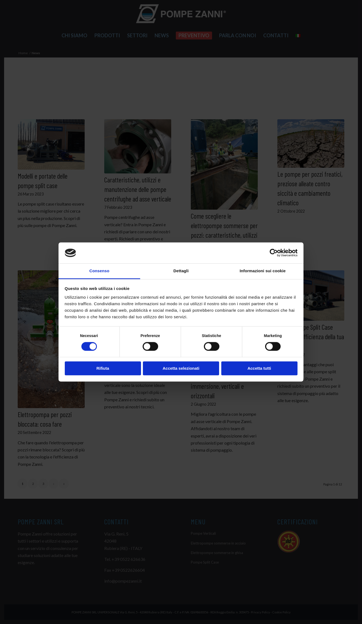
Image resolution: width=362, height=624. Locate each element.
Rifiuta (102, 368)
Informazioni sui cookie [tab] (263, 270)
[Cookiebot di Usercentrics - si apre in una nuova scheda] (273, 253)
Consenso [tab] (99, 270)
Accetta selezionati (180, 368)
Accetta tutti (259, 368)
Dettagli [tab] (181, 270)
